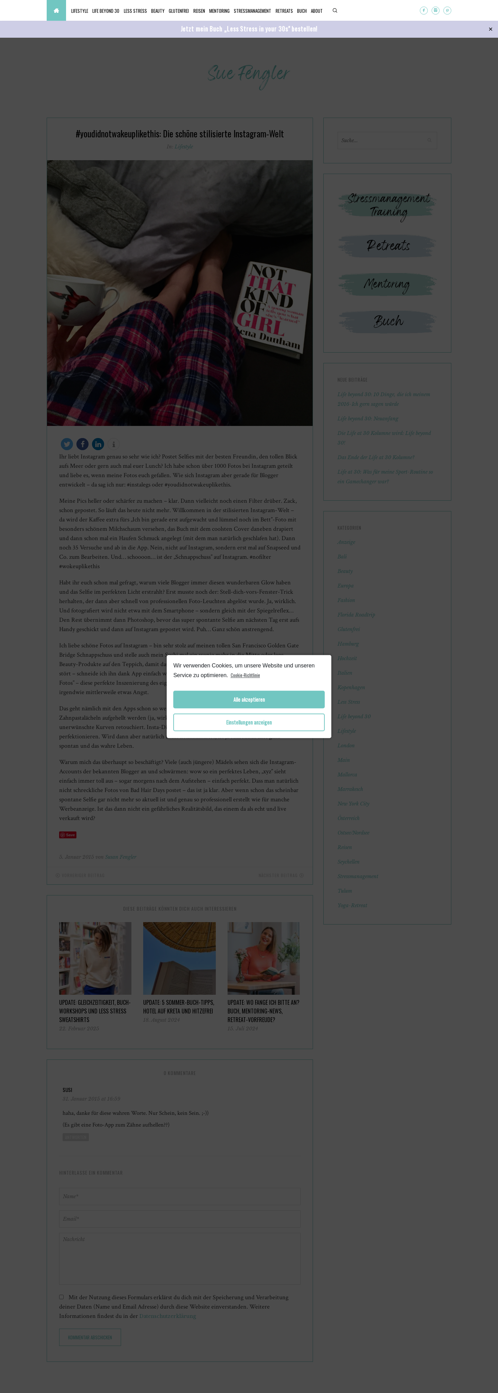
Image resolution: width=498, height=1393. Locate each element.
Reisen (229, 10)
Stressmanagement (293, 10)
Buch (353, 10)
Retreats (330, 10)
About (374, 10)
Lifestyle (82, 10)
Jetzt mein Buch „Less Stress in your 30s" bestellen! (249, 28)
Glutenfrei (203, 10)
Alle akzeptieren (249, 699)
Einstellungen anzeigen (249, 722)
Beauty (177, 10)
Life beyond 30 (114, 10)
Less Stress (148, 10)
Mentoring (255, 10)
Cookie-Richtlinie (245, 675)
